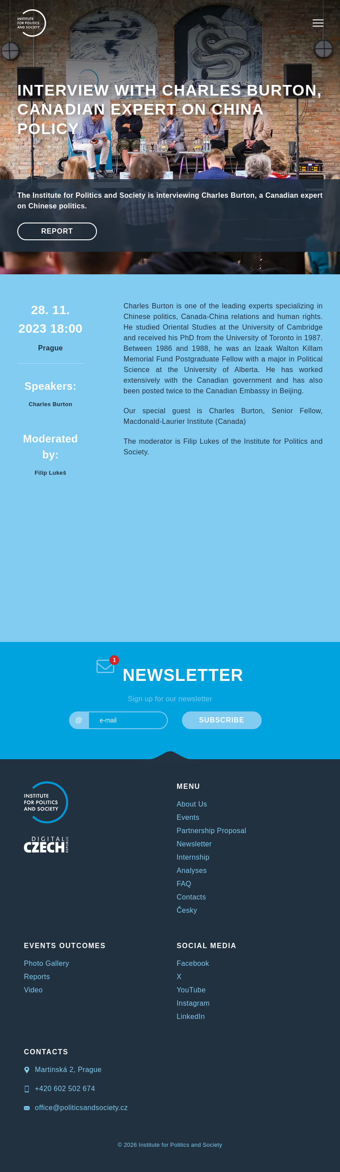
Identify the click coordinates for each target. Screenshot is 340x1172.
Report (57, 231)
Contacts (191, 897)
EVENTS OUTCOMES (65, 945)
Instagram (193, 1003)
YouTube (191, 990)
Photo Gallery (46, 963)
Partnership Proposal (211, 830)
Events (188, 817)
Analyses (192, 870)
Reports (37, 976)
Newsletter (194, 844)
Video (33, 990)
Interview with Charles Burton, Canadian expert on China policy (169, 109)
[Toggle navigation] (318, 23)
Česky (187, 910)
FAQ (184, 884)
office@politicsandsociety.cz (76, 1107)
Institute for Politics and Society (180, 1144)
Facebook (193, 963)
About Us (192, 804)
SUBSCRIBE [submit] (221, 720)
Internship (193, 857)
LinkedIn (191, 1016)
